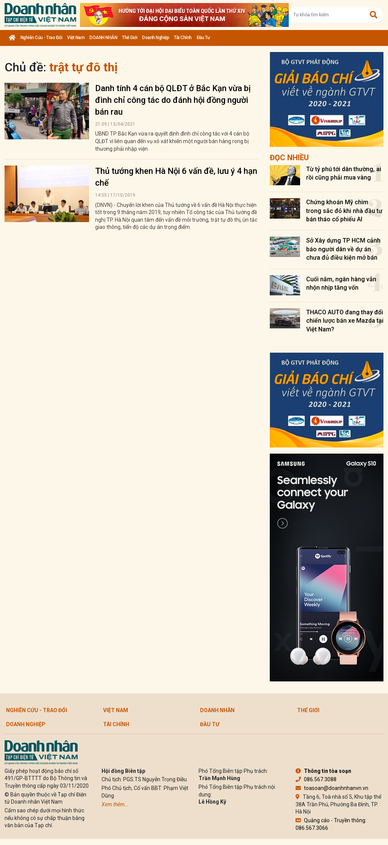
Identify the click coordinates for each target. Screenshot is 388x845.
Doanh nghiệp (155, 37)
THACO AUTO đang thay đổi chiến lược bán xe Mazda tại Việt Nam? (344, 321)
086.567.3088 (316, 779)
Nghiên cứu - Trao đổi (41, 37)
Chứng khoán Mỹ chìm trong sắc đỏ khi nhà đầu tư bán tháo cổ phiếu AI (344, 211)
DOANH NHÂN (103, 37)
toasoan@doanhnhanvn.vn (332, 788)
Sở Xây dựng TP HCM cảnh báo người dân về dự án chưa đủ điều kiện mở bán (343, 249)
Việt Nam (75, 37)
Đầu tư (203, 37)
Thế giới (129, 37)
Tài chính (183, 37)
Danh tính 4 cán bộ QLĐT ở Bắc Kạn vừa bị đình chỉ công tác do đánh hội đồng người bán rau (173, 100)
